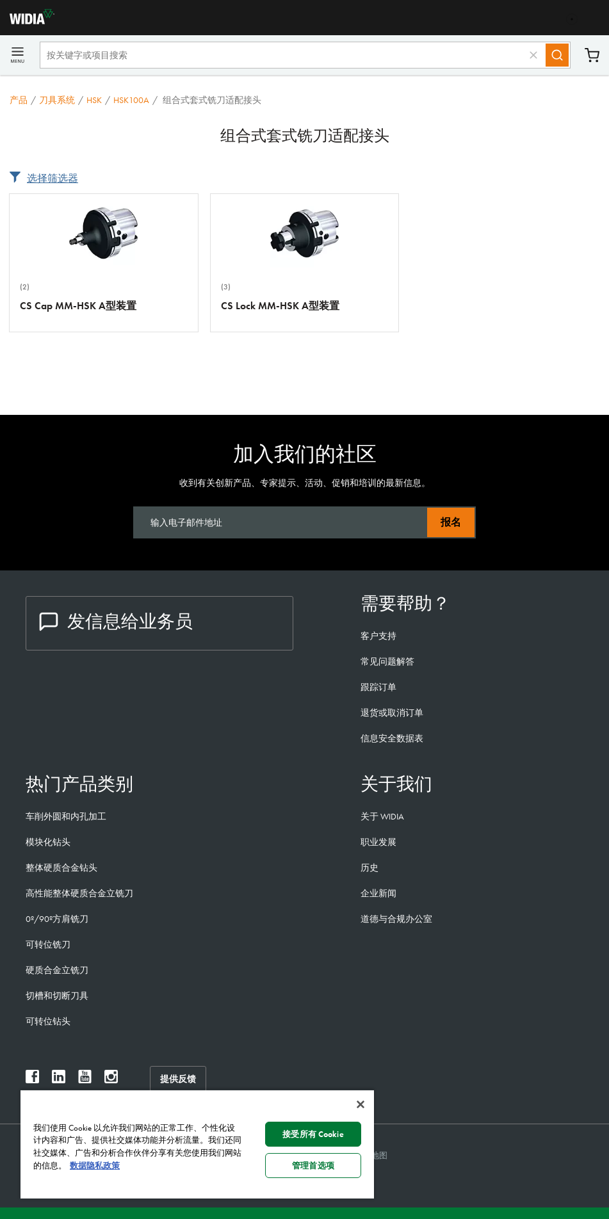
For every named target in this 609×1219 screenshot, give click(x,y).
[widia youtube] (85, 1079)
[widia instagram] (111, 1079)
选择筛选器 (52, 178)
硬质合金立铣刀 (57, 970)
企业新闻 (378, 893)
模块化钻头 (48, 842)
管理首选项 (313, 1165)
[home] (27, 21)
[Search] (557, 55)
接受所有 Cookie (312, 1134)
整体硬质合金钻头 (61, 867)
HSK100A (131, 100)
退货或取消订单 (392, 712)
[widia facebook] (32, 1079)
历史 (369, 867)
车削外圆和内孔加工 (66, 816)
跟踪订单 (378, 687)
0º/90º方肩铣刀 (57, 918)
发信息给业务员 (116, 621)
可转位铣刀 (48, 944)
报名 (451, 522)
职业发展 (378, 842)
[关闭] (360, 1104)
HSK (94, 100)
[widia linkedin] (58, 1079)
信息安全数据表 (392, 738)
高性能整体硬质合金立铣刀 (79, 893)
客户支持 (378, 636)
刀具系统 (57, 100)
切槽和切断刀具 (57, 995)
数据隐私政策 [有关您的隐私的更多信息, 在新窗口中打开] (95, 1165)
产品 (19, 100)
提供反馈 (178, 1079)
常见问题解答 (387, 661)
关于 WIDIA (382, 816)
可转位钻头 (48, 1021)
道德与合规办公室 (396, 918)
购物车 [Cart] (592, 55)
